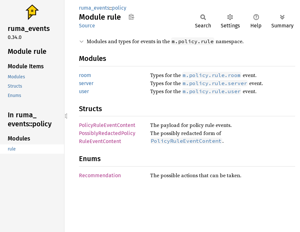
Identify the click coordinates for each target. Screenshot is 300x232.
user (84, 91)
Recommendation (100, 175)
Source (87, 26)
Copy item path (131, 16)
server (86, 83)
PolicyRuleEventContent (107, 125)
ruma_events (94, 8)
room (85, 75)
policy (119, 8)
